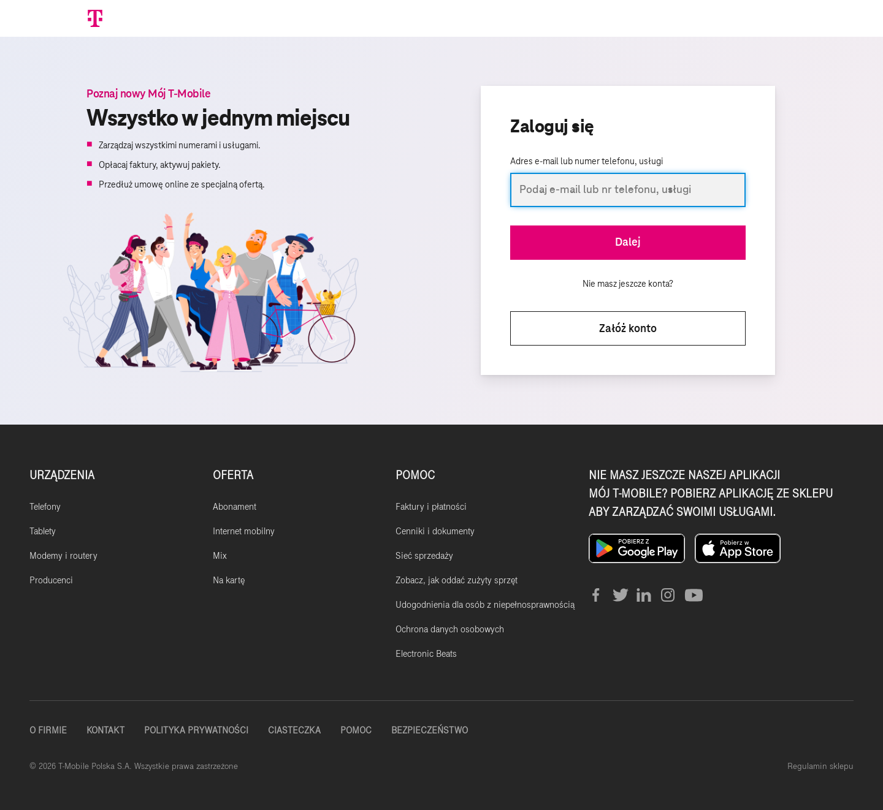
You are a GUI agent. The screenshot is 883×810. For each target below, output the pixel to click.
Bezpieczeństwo (429, 730)
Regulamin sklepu (820, 766)
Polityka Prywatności (196, 730)
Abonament (234, 506)
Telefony (45, 506)
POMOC (415, 475)
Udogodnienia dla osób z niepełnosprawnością (485, 604)
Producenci (51, 580)
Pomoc (356, 730)
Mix (220, 555)
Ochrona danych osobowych (450, 629)
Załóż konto (628, 329)
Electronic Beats (426, 653)
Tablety (42, 531)
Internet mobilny (244, 531)
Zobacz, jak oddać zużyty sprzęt (457, 580)
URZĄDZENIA (61, 475)
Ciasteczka (294, 730)
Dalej (628, 243)
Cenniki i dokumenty (435, 531)
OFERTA (233, 475)
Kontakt (105, 730)
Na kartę (229, 580)
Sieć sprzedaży (424, 555)
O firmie (48, 730)
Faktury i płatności (431, 506)
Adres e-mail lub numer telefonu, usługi (586, 162)
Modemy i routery (63, 555)
